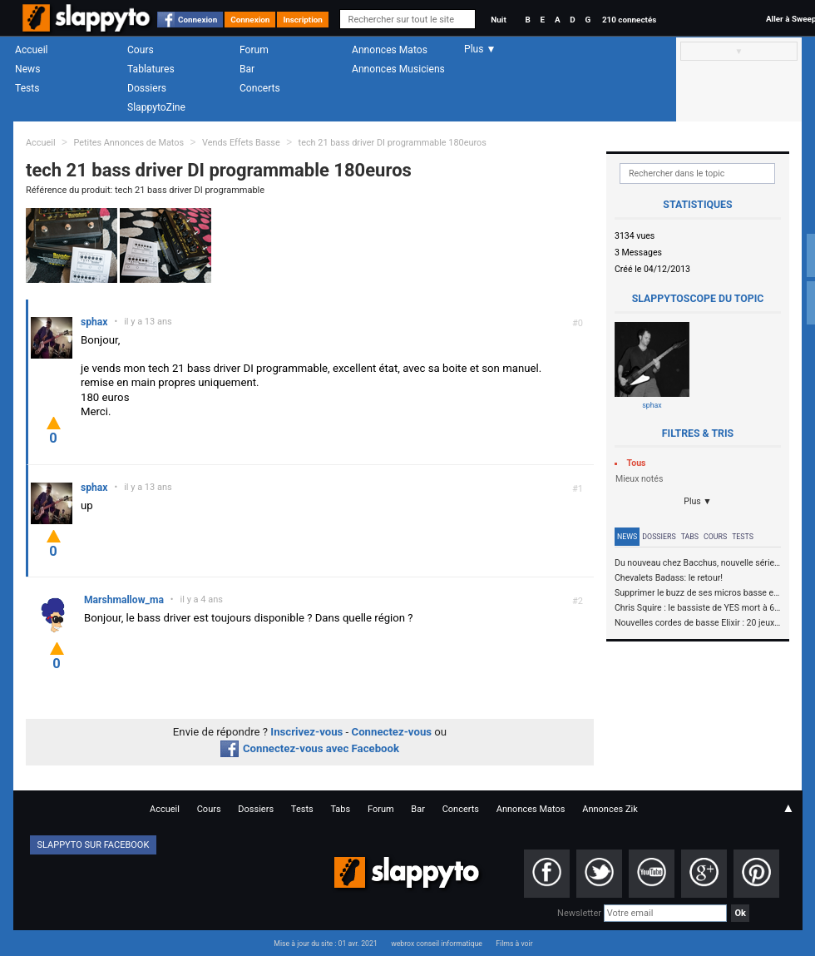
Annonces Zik (610, 809)
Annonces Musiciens (398, 69)
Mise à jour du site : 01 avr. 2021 (325, 943)
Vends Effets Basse (241, 142)
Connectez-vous (392, 732)
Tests (27, 88)
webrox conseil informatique (436, 943)
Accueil (31, 50)
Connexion (197, 19)
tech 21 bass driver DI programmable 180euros (393, 142)
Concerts (260, 88)
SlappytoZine (156, 107)
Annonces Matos (389, 50)
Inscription (303, 19)
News (27, 69)
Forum (254, 50)
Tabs (690, 536)
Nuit (498, 19)
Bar (247, 69)
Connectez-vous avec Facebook (309, 748)
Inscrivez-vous (306, 732)
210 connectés (629, 19)
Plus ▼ (698, 501)
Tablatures (151, 69)
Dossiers (146, 88)
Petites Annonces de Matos (128, 142)
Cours (140, 50)
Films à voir (514, 943)
